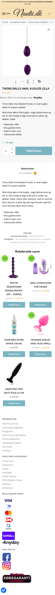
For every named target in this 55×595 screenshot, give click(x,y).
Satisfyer (6, 484)
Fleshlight (7, 472)
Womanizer (7, 487)
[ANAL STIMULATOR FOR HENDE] (40, 268)
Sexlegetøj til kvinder (18, 242)
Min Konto (7, 446)
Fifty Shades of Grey (12, 480)
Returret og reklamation (14, 435)
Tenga (5, 468)
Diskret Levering (10, 423)
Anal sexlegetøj (21, 239)
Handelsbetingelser (12, 443)
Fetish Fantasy (9, 476)
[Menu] (4, 14)
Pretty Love (7, 461)
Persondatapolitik (11, 439)
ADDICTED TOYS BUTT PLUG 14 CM (14, 391)
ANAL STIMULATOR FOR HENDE (40, 284)
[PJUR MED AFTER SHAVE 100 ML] (14, 324)
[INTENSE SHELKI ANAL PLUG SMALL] (40, 324)
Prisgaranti (7, 431)
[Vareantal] (6, 151)
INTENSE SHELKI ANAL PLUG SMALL (40, 341)
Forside (5, 22)
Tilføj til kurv (34, 151)
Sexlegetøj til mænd (18, 22)
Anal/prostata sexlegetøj (38, 22)
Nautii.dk (27, 13)
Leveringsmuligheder (12, 427)
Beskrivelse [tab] (27, 168)
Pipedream (7, 465)
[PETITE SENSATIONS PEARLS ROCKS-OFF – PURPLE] (14, 268)
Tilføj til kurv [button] (14, 304)
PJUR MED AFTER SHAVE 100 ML (14, 341)
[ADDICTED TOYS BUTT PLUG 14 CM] (14, 374)
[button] (48, 29)
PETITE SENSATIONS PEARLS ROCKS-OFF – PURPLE (14, 288)
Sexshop (6, 450)
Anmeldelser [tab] (28, 173)
